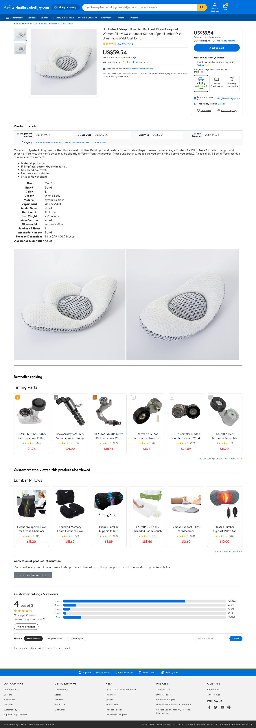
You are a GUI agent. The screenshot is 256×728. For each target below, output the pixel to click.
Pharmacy (106, 17)
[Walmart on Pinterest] (229, 707)
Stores (58, 694)
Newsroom (9, 699)
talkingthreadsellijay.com (140, 68)
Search (236, 638)
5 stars (58, 601)
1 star (58, 617)
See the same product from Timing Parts (220, 458)
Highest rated (55, 638)
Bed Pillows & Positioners (61, 23)
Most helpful (77, 638)
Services (32, 17)
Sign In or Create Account (94, 672)
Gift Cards (60, 709)
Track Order (147, 672)
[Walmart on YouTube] (222, 707)
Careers (120, 17)
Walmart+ (60, 704)
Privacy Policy (163, 694)
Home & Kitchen (29, 23)
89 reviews (127, 43)
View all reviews (26, 626)
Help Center (124, 672)
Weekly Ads (169, 672)
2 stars (58, 613)
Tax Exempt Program (116, 714)
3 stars (58, 609)
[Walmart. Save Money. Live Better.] (26, 7)
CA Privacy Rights (165, 699)
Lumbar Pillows (99, 142)
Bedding (43, 23)
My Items (133, 17)
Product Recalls (114, 709)
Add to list (204, 110)
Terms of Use (163, 689)
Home (17, 23)
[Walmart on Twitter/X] (216, 707)
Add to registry (227, 110)
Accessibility (112, 704)
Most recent (33, 638)
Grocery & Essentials (63, 17)
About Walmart (11, 689)
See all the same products (228, 551)
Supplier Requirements (15, 714)
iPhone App (213, 689)
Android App (213, 694)
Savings (44, 17)
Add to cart (216, 48)
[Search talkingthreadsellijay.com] (139, 7)
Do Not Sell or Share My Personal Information (195, 724)
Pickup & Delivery (87, 17)
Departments (14, 17)
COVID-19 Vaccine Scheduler (121, 689)
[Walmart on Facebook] (209, 707)
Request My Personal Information (173, 704)
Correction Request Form (33, 575)
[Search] (202, 7)
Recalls (109, 699)
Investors (8, 704)
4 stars (58, 605)
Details (221, 103)
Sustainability (10, 709)
